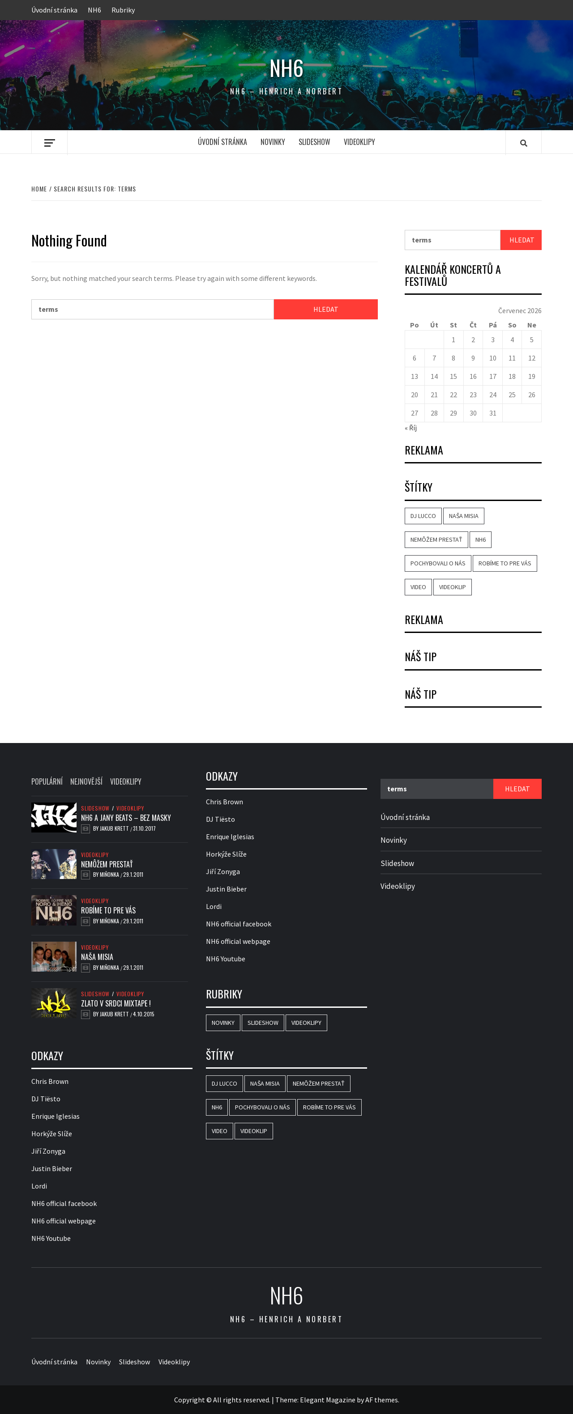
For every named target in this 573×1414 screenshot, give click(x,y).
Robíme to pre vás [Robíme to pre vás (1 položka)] (505, 563)
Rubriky (123, 9)
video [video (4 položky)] (418, 587)
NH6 (94, 9)
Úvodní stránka (54, 9)
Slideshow (314, 141)
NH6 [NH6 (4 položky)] (480, 539)
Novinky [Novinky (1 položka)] (223, 1023)
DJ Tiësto (45, 1098)
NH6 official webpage (63, 1220)
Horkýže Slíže (51, 1133)
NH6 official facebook (64, 1203)
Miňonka (110, 874)
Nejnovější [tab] (86, 781)
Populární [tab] (47, 781)
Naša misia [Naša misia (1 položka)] (464, 516)
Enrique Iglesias (55, 1116)
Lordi (39, 1185)
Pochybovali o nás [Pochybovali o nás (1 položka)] (438, 563)
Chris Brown (49, 1081)
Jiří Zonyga (48, 1150)
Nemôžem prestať (107, 864)
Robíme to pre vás (108, 910)
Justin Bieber (51, 1168)
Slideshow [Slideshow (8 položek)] (263, 1023)
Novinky (273, 141)
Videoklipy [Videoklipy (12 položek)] (306, 1023)
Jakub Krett (115, 828)
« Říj (411, 427)
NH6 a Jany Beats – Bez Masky (126, 817)
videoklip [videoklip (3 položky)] (452, 587)
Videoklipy (359, 141)
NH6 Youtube (51, 1238)
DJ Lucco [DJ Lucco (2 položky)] (423, 516)
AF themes (381, 1399)
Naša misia (97, 956)
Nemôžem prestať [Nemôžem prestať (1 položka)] (436, 539)
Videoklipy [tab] (125, 781)
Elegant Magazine (327, 1399)
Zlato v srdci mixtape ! (116, 1003)
